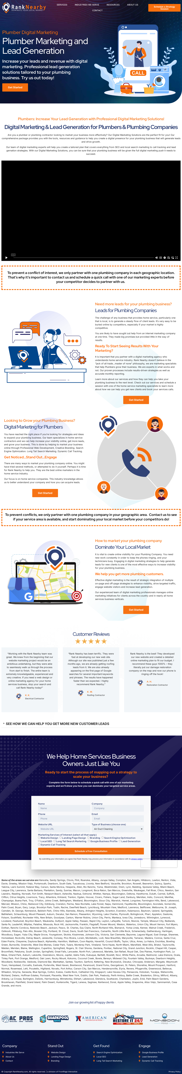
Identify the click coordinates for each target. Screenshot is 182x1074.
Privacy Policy (175, 1071)
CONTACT (97, 10)
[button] (91, 724)
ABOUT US (132, 5)
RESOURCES (114, 5)
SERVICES (63, 5)
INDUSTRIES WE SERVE (88, 5)
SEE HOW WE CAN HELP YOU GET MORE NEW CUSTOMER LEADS (57, 724)
